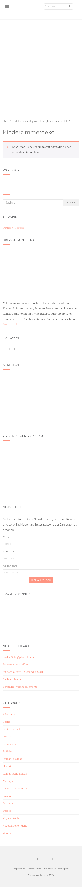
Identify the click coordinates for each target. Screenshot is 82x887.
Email (6, 537)
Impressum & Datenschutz (27, 868)
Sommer (8, 803)
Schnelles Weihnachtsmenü (20, 686)
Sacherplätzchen (13, 679)
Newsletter (49, 868)
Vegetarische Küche (15, 825)
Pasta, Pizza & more (15, 788)
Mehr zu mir (10, 324)
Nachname (10, 565)
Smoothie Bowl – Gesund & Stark (23, 672)
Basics (6, 721)
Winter (7, 833)
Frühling (8, 751)
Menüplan (9, 781)
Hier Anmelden (41, 580)
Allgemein (9, 714)
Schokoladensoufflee (15, 664)
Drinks (7, 736)
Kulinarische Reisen (15, 773)
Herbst (7, 766)
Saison (7, 796)
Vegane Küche (11, 818)
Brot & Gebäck (12, 729)
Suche (71, 202)
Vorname (9, 551)
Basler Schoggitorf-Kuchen (19, 657)
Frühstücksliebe (12, 759)
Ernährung (9, 744)
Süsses (7, 810)
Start (6, 121)
